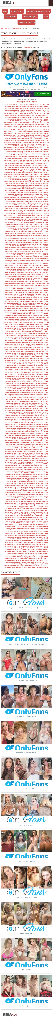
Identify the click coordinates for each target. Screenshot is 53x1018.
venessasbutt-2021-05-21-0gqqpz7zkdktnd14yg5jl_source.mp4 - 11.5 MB (26, 292)
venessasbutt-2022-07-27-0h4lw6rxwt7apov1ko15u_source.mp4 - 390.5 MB (26, 113)
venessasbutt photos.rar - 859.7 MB (26, 101)
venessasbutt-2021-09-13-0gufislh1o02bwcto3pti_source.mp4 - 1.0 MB (26, 523)
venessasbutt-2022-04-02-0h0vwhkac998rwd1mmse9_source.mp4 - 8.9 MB (26, 347)
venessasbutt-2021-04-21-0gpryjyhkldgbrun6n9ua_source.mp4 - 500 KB (26, 546)
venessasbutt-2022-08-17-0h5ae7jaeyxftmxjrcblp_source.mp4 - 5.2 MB (26, 421)
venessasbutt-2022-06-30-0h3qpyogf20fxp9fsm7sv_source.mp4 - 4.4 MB (26, 455)
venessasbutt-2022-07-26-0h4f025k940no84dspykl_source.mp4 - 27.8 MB (26, 217)
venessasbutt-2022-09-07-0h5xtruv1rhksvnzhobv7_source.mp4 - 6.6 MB (26, 392)
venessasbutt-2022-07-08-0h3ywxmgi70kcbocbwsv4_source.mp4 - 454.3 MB (26, 108)
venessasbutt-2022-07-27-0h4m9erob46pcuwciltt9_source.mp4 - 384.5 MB (27, 115)
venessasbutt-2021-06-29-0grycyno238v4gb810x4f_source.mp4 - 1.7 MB (26, 506)
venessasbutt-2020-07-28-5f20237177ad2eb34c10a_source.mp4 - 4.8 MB (26, 439)
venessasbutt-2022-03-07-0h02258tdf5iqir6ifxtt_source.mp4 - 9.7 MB (26, 331)
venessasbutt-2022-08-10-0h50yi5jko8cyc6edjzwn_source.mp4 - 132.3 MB (26, 178)
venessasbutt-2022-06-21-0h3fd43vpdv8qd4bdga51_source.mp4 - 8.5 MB (26, 351)
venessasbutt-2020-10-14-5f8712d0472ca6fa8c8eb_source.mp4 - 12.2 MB (26, 287)
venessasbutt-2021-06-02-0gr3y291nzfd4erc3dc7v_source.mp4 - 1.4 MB (26, 515)
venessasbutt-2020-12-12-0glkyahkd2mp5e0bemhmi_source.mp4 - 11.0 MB (26, 317)
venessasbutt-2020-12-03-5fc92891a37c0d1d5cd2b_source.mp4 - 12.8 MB (26, 280)
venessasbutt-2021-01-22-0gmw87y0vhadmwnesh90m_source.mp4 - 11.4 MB (26, 303)
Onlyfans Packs (27, 47)
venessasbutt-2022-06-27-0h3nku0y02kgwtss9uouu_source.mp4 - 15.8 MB (26, 260)
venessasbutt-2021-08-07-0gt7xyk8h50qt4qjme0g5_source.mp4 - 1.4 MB (26, 514)
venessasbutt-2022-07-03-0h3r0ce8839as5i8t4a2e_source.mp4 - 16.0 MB (26, 258)
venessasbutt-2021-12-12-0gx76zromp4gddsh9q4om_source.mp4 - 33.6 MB (26, 213)
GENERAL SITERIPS (17, 11)
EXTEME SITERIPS (10, 17)
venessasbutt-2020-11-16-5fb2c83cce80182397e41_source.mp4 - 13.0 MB (26, 278)
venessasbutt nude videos (19, 41)
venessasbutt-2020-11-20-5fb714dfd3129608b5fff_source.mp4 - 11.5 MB (26, 294)
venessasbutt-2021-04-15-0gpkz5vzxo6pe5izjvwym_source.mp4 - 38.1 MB (26, 206)
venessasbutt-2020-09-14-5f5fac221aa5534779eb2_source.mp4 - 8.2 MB (26, 356)
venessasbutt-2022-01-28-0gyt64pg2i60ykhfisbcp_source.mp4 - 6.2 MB (26, 401)
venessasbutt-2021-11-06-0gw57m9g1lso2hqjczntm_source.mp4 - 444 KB (26, 551)
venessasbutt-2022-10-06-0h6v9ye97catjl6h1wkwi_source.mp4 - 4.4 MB (26, 451)
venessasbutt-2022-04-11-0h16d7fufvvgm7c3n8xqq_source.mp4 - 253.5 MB (26, 135)
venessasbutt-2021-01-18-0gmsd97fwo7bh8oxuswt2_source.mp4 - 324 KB (26, 558)
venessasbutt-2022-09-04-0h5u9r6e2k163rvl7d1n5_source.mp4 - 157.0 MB (26, 165)
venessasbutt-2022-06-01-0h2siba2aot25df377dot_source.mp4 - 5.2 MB (26, 423)
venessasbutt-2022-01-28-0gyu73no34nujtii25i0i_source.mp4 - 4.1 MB (26, 471)
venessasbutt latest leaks (31, 41)
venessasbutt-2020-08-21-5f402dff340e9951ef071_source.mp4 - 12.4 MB (26, 285)
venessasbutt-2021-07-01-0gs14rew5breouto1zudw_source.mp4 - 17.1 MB (27, 251)
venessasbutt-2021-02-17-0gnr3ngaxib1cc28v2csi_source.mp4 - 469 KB (26, 548)
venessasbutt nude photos (7, 41)
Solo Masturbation (5, 38)
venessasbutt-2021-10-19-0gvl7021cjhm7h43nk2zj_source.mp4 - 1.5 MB (26, 512)
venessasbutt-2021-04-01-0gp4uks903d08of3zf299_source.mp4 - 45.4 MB (26, 201)
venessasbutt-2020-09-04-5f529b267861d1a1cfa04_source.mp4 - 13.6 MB (26, 272)
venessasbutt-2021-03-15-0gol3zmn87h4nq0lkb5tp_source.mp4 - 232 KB (26, 564)
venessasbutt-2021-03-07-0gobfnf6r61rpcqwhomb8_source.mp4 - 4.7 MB (26, 444)
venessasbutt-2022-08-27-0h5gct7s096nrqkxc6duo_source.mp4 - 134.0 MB (26, 176)
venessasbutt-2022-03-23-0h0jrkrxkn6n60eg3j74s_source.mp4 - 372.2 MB (26, 119)
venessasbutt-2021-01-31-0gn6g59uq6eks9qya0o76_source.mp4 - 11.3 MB (26, 312)
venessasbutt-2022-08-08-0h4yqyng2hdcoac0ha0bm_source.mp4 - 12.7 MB (26, 283)
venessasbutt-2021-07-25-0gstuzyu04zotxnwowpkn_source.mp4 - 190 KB (26, 567)
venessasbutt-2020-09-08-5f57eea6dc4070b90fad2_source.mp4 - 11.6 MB (26, 289)
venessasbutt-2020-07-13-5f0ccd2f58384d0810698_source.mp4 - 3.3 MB (26, 487)
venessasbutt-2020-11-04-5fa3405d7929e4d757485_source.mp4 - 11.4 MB (26, 305)
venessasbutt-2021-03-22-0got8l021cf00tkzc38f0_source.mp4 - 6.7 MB (26, 390)
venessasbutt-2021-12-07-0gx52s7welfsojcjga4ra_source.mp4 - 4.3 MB (26, 458)
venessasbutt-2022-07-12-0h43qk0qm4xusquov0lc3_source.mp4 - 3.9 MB (26, 474)
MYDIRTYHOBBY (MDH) (30, 17)
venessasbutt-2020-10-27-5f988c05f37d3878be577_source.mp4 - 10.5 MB (26, 324)
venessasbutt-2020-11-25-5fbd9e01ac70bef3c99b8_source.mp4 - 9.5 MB (26, 339)
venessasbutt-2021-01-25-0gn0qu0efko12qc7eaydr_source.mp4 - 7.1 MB (26, 378)
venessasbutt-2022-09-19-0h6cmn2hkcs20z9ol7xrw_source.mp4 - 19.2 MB (26, 238)
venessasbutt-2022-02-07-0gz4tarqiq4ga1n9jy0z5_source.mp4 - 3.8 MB (27, 476)
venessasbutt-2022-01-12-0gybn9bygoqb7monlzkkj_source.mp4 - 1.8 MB (26, 501)
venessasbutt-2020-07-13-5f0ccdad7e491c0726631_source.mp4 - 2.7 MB (26, 492)
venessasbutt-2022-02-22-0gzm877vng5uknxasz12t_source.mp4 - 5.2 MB (26, 424)
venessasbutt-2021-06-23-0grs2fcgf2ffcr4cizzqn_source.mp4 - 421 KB (26, 553)
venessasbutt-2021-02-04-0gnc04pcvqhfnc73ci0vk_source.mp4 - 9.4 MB (26, 342)
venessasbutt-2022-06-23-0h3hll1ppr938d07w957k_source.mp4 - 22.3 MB (26, 231)
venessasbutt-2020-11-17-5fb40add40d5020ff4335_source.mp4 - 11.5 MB (26, 296)
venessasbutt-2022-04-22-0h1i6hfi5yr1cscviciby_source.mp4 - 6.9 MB (26, 383)
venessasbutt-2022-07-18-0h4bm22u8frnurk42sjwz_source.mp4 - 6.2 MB (26, 397)
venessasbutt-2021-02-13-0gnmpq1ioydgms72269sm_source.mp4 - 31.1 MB (26, 215)
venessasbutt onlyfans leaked (44, 38)
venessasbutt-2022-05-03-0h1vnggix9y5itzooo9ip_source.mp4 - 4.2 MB (26, 465)
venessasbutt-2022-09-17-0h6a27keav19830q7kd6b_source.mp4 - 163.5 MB (26, 162)
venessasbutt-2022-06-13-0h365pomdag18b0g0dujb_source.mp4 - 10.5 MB (26, 322)
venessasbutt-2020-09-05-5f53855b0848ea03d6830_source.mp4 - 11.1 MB (26, 315)
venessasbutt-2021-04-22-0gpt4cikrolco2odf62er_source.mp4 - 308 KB (26, 562)
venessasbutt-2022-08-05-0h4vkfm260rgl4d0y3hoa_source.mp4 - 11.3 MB (26, 308)
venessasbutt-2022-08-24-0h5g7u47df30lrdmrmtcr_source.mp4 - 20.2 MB (26, 235)
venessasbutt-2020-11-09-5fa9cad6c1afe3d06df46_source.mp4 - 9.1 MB (26, 346)
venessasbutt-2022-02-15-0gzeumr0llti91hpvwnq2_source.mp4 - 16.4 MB (26, 255)
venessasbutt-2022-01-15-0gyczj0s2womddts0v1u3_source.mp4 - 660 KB (26, 540)
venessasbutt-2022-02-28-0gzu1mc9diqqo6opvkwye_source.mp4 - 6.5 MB (26, 394)
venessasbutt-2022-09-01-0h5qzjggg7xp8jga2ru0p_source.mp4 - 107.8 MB (26, 187)
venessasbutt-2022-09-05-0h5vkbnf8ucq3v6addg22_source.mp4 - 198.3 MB (26, 153)
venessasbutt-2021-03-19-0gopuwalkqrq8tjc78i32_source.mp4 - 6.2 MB (26, 403)
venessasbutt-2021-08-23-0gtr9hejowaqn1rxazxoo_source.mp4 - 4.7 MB (26, 442)
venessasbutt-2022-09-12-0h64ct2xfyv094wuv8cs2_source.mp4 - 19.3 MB (26, 237)
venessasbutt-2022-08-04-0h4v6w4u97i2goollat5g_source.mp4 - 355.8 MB (26, 121)
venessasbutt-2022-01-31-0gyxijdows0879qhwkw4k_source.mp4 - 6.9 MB (26, 385)
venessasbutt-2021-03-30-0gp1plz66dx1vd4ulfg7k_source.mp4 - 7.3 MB (26, 372)
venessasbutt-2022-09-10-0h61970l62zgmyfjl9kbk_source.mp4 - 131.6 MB (26, 180)
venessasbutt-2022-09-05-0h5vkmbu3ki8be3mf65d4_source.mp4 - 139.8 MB (26, 174)
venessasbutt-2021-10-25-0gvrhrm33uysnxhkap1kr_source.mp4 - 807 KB (26, 528)
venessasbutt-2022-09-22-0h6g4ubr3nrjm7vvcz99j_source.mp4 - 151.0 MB (27, 169)
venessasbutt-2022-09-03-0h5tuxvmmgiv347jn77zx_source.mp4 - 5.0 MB (26, 430)
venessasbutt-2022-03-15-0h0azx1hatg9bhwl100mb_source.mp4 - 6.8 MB (26, 389)
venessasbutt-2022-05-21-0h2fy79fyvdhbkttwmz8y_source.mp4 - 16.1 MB (26, 256)
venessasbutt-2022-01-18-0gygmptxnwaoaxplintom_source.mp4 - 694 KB (26, 537)
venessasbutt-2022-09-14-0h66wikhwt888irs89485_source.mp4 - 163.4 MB (26, 163)
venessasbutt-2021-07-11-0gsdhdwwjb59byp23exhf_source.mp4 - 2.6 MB (26, 496)
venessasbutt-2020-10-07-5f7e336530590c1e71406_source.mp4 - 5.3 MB (26, 419)
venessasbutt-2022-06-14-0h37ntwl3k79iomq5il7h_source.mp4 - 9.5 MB (26, 337)
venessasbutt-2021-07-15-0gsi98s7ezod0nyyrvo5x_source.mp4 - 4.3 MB (26, 462)
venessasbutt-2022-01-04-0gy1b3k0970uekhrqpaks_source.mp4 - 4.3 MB (26, 460)
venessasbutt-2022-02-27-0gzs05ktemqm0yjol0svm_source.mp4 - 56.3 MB (26, 197)
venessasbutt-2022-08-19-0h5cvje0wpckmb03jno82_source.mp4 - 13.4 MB (26, 274)
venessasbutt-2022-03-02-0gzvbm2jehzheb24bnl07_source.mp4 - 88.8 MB (26, 194)
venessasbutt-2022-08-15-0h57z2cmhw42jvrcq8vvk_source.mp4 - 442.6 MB (26, 112)
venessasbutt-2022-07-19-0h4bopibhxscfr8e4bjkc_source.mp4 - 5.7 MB (26, 408)
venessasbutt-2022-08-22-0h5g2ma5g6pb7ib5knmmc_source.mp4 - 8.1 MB (26, 358)
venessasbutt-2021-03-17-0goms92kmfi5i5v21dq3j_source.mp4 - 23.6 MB (26, 226)
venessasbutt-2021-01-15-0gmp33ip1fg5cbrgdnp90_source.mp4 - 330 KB (26, 557)
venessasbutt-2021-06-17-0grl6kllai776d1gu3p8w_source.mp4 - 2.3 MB (27, 499)
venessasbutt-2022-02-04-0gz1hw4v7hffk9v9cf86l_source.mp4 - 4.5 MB (26, 449)
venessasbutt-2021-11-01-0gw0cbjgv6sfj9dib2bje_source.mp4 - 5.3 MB (27, 415)
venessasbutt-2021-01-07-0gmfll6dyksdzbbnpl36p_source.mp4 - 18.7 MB (26, 242)
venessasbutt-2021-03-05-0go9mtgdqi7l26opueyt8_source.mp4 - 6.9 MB (26, 387)
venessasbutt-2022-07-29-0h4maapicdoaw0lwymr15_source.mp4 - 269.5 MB (26, 131)
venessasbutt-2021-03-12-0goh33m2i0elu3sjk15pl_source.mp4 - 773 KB (26, 531)
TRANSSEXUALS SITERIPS (26, 22)
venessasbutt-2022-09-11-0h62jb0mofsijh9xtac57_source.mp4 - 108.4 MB (26, 185)
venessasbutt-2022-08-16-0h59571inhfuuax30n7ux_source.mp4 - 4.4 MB (26, 453)
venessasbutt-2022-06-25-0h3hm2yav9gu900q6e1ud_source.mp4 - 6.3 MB (26, 396)
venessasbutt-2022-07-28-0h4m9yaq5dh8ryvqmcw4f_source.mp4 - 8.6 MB (27, 349)
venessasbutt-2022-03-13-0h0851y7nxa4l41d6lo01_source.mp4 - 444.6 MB (27, 110)
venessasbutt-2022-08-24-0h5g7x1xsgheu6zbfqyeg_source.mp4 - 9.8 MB (26, 330)
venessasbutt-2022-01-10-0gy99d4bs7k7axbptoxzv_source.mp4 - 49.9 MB (26, 199)
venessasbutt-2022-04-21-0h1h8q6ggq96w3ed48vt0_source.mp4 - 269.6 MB (26, 130)
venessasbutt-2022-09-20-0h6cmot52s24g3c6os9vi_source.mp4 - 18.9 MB (26, 240)
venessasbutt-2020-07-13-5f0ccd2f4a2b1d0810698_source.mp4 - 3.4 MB (26, 485)
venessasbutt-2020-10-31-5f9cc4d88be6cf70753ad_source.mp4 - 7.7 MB (26, 367)
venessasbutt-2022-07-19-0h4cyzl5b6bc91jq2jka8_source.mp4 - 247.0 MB (26, 137)
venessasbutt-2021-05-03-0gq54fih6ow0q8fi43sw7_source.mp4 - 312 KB (26, 560)
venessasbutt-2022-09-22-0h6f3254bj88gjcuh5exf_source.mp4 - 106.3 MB (26, 188)
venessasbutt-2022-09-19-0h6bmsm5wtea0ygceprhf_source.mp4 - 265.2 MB (26, 133)
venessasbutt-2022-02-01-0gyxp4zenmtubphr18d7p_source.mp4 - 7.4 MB (26, 371)
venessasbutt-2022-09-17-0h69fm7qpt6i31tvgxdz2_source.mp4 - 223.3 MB (26, 144)
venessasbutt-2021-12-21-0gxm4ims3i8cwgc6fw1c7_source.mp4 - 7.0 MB (26, 381)
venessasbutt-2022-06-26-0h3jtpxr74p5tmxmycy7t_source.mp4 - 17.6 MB (26, 247)
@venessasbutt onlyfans (42, 41)
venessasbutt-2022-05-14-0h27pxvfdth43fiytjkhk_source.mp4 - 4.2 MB (26, 464)
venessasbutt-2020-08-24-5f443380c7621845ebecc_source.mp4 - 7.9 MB (26, 365)
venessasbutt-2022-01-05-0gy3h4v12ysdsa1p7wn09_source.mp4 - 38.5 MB (26, 205)
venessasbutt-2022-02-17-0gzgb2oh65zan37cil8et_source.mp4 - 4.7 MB (26, 440)
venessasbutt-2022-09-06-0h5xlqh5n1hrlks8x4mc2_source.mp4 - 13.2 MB (26, 276)
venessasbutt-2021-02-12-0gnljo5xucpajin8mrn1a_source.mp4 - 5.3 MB (26, 417)
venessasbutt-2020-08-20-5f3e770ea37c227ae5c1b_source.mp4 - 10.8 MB (26, 321)
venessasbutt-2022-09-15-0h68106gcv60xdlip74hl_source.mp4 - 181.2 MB (26, 158)
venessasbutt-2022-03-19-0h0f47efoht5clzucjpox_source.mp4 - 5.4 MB (26, 412)
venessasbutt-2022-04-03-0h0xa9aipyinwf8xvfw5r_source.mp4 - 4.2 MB (26, 467)
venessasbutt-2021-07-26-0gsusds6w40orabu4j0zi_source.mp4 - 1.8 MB (26, 503)
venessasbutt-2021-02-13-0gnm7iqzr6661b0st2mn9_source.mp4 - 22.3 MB (27, 233)
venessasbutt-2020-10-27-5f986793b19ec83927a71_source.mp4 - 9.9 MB (26, 328)
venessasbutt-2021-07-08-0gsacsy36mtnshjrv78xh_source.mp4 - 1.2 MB (26, 519)
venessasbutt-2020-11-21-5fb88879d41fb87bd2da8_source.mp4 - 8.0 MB (26, 360)
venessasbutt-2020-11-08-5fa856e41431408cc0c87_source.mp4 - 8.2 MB (26, 355)
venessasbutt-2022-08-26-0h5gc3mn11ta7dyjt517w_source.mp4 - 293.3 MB (26, 128)
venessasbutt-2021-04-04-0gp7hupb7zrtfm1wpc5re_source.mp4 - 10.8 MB (26, 319)
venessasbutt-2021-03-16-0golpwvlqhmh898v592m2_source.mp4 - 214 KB (26, 565)
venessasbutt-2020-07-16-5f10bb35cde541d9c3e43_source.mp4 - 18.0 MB (26, 246)
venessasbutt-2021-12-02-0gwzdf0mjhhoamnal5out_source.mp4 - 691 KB (26, 539)
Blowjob (15, 38)
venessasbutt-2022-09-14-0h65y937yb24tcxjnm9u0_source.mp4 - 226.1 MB (26, 142)
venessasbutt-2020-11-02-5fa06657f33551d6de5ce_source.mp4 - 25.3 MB (26, 221)
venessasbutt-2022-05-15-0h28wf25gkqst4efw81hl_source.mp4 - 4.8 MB (26, 433)
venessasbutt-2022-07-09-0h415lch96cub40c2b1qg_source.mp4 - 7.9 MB (26, 364)
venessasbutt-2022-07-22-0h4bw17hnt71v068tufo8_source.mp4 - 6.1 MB (26, 405)
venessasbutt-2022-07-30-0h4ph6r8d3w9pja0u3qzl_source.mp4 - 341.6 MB (26, 124)
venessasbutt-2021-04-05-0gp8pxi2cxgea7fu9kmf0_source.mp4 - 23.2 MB (26, 228)
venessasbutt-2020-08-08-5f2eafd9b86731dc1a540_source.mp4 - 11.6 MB (26, 290)
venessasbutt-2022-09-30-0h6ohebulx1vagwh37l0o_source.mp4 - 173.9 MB (26, 160)
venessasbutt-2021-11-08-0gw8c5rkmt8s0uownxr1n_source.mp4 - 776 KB (26, 530)
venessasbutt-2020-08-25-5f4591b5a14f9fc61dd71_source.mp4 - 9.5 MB (26, 340)
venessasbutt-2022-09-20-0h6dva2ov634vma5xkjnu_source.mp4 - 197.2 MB (26, 155)
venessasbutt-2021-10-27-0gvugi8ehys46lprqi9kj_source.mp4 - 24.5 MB (26, 222)
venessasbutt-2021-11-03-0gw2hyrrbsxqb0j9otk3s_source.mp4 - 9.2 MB (26, 344)
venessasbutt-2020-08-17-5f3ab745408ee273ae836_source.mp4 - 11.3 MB (26, 314)
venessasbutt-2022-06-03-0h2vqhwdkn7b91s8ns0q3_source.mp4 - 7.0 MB (26, 380)
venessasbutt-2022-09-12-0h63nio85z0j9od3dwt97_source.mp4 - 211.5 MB (26, 146)
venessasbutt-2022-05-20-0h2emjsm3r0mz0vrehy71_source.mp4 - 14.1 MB (26, 267)
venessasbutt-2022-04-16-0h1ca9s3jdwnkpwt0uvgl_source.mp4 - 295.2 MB (26, 126)
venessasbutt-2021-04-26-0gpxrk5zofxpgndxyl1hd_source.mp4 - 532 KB (26, 544)
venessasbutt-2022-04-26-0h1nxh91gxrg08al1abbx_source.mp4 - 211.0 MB (26, 147)
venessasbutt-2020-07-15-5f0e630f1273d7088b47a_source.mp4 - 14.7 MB (26, 264)
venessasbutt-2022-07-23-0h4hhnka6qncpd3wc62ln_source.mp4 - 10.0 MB (26, 326)
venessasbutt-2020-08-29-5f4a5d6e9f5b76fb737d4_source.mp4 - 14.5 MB (26, 265)
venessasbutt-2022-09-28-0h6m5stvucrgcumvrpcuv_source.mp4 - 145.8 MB (26, 172)
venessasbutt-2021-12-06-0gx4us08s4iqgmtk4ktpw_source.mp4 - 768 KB (26, 533)
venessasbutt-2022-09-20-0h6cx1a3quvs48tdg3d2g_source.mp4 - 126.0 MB (26, 181)
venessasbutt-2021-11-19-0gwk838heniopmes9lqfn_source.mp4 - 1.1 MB (26, 521)
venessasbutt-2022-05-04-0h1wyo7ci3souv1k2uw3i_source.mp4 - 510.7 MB (26, 104)
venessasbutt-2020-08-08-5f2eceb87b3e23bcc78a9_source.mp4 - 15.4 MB (26, 262)
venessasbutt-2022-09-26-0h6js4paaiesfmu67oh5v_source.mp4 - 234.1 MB (26, 140)
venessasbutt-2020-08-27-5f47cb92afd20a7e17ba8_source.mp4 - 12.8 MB (26, 281)
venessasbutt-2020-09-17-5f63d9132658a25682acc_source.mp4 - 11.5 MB (26, 299)
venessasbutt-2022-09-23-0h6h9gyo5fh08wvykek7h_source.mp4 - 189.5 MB (26, 156)
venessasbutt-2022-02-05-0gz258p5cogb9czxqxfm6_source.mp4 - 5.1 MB (26, 428)
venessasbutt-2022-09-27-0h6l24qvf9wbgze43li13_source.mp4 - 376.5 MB (26, 117)
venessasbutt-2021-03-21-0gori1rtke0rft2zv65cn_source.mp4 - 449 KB (26, 549)
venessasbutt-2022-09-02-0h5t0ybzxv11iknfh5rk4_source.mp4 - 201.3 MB (26, 151)
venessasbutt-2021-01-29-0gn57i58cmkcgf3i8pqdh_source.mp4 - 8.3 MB (26, 353)
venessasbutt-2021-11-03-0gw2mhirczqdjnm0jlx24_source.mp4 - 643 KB (26, 542)
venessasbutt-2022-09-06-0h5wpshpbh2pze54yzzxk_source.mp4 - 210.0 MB (26, 149)
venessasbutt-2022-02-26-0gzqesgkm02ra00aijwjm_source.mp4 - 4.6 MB (26, 446)
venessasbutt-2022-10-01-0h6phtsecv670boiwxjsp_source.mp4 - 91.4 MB (26, 192)
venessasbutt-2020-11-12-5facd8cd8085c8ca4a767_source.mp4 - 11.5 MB (26, 297)
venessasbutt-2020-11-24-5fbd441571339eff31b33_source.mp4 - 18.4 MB (26, 244)
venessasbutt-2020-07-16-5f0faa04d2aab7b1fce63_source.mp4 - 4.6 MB (26, 448)
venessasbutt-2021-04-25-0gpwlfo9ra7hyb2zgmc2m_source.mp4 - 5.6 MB (26, 410)
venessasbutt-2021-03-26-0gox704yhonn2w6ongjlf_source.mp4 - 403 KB (26, 555)
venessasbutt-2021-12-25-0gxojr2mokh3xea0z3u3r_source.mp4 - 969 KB (26, 524)
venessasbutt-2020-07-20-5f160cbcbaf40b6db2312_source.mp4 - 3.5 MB (26, 481)
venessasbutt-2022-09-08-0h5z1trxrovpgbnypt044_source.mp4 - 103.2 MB (26, 190)
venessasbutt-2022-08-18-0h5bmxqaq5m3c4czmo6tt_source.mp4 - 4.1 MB (27, 469)
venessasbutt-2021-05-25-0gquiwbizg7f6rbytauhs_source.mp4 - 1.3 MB (26, 517)
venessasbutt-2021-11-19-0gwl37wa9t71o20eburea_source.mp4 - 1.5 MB (26, 510)
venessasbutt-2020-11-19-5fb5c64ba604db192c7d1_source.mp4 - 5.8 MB (26, 406)
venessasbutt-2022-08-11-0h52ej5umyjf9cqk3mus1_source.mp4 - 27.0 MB (26, 219)
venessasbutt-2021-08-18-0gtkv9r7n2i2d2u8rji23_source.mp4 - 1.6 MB (26, 508)
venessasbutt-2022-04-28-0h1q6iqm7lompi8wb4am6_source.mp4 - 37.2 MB (26, 210)
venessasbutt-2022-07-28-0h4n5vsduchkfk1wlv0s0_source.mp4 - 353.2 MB (26, 122)
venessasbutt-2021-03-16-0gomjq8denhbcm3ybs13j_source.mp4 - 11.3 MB (26, 310)
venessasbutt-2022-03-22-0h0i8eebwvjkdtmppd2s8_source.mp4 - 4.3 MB (26, 456)
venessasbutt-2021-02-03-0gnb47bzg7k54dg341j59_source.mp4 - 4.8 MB (26, 437)
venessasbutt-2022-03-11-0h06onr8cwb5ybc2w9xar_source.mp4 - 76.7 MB (26, 196)
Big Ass (34, 38)
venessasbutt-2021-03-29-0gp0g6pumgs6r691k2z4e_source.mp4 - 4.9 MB (26, 431)
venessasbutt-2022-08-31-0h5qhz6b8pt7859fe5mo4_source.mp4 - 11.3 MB (26, 306)
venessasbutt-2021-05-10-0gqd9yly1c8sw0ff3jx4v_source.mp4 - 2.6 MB (26, 498)
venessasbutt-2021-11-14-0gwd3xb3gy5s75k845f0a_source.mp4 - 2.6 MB (26, 494)
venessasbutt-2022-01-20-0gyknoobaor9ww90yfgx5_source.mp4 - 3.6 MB (26, 478)
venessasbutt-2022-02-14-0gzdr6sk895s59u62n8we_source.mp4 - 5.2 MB (26, 426)
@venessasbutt (17, 43)
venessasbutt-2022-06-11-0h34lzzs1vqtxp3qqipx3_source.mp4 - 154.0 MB (26, 167)
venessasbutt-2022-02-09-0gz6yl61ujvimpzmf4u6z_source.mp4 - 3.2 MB (26, 489)
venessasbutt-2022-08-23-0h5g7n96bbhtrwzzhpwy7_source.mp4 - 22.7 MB (26, 230)
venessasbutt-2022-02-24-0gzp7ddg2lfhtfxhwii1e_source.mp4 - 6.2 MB (26, 399)
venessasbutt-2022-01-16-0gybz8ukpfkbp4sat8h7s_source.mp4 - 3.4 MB (26, 483)
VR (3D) (46, 17)
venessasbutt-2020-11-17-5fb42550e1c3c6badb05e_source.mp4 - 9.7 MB (26, 333)
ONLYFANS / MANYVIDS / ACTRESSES (38, 11)
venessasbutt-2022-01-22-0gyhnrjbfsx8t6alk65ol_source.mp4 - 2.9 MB (26, 490)
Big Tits (30, 38)
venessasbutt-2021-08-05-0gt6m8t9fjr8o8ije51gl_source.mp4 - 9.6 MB (26, 335)
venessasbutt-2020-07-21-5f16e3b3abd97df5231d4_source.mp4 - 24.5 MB (26, 224)
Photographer (21, 38)
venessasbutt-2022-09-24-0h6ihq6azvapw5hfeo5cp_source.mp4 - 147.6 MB (26, 171)
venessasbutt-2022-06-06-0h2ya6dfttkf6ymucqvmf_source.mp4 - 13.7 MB (26, 269)
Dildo (12, 38)
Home (5, 11)
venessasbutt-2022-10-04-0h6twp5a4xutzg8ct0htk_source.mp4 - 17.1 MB (26, 249)
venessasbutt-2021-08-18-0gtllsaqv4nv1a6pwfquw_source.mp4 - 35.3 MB (26, 212)
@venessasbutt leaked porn (7, 43)
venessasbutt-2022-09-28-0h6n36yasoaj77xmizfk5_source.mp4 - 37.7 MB (26, 208)
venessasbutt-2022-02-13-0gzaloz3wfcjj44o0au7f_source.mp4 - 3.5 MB (26, 480)
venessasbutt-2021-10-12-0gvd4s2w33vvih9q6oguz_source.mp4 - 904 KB (26, 526)
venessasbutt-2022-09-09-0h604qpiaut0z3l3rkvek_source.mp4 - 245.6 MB (26, 138)
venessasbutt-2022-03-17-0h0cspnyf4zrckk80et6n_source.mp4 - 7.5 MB (26, 369)
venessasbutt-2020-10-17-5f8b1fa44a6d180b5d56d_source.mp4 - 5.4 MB (26, 414)
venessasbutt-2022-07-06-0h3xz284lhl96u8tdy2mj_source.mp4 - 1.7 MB (26, 505)
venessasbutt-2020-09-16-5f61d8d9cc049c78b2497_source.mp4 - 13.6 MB (26, 271)
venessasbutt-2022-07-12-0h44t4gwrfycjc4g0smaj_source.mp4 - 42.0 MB (26, 203)
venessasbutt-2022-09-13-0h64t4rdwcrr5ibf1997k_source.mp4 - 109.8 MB (26, 183)
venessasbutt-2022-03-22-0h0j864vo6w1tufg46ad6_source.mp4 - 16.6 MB (26, 253)
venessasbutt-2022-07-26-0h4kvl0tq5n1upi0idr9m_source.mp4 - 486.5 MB (26, 106)
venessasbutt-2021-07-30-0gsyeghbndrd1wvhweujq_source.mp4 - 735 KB (26, 535)
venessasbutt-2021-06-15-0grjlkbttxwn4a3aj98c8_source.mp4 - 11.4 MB (26, 301)
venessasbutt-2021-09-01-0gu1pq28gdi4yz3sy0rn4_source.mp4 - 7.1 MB (26, 376)
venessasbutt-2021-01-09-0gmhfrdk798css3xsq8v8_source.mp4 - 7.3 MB (26, 374)
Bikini (27, 38)
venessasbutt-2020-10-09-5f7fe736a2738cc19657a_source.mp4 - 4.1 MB (26, 473)
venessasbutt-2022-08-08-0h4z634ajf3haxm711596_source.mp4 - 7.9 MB (26, 362)
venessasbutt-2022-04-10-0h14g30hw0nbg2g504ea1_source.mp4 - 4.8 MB (26, 435)
